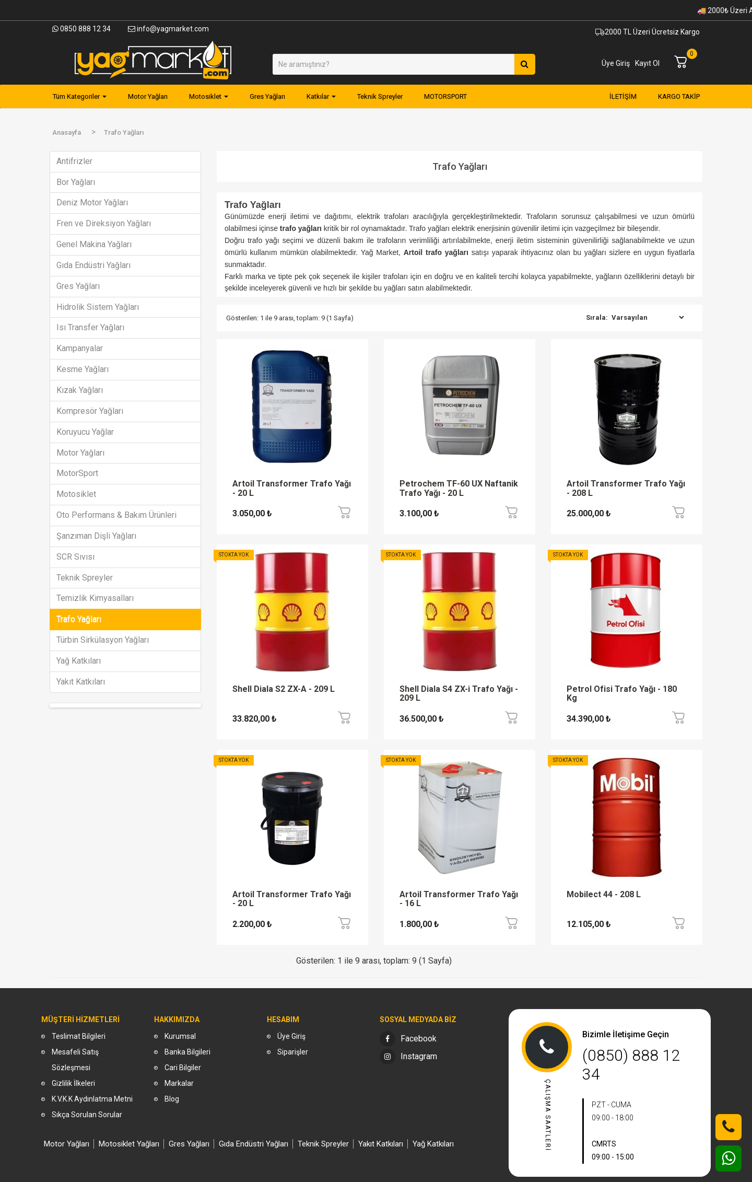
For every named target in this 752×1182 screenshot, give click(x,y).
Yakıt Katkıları (80, 682)
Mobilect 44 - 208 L (604, 894)
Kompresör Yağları (89, 411)
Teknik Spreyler (84, 578)
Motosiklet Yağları (129, 1144)
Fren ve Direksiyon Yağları (103, 223)
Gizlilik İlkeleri (73, 1083)
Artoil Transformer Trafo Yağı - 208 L (626, 488)
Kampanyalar (79, 348)
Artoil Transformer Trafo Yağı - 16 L (459, 899)
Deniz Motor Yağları (92, 202)
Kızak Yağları (79, 390)
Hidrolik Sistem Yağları (97, 307)
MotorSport (77, 473)
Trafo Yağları (78, 619)
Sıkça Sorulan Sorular (87, 1114)
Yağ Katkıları (78, 661)
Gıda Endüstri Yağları (93, 265)
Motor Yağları (80, 453)
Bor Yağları (75, 182)
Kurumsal (180, 1036)
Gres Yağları (78, 286)
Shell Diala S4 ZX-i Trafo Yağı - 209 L (459, 694)
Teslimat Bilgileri (78, 1036)
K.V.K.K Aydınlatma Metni (92, 1099)
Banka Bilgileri (187, 1052)
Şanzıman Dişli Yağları (96, 536)
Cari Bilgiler (182, 1067)
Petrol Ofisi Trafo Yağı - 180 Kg (622, 694)
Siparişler (292, 1052)
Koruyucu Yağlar (85, 432)
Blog (171, 1099)
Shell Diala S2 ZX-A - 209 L (283, 689)
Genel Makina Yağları (94, 244)
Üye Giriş (616, 63)
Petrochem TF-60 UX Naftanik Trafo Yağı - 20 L (459, 488)
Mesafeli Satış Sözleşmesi (75, 1060)
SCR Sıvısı (75, 557)
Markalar (179, 1083)
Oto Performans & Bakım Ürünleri (116, 515)
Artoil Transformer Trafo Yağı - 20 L (291, 488)
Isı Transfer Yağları (90, 327)
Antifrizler (74, 161)
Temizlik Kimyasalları (95, 598)
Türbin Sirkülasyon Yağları (102, 640)
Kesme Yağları (82, 369)
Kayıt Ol (647, 63)
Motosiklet (76, 494)
